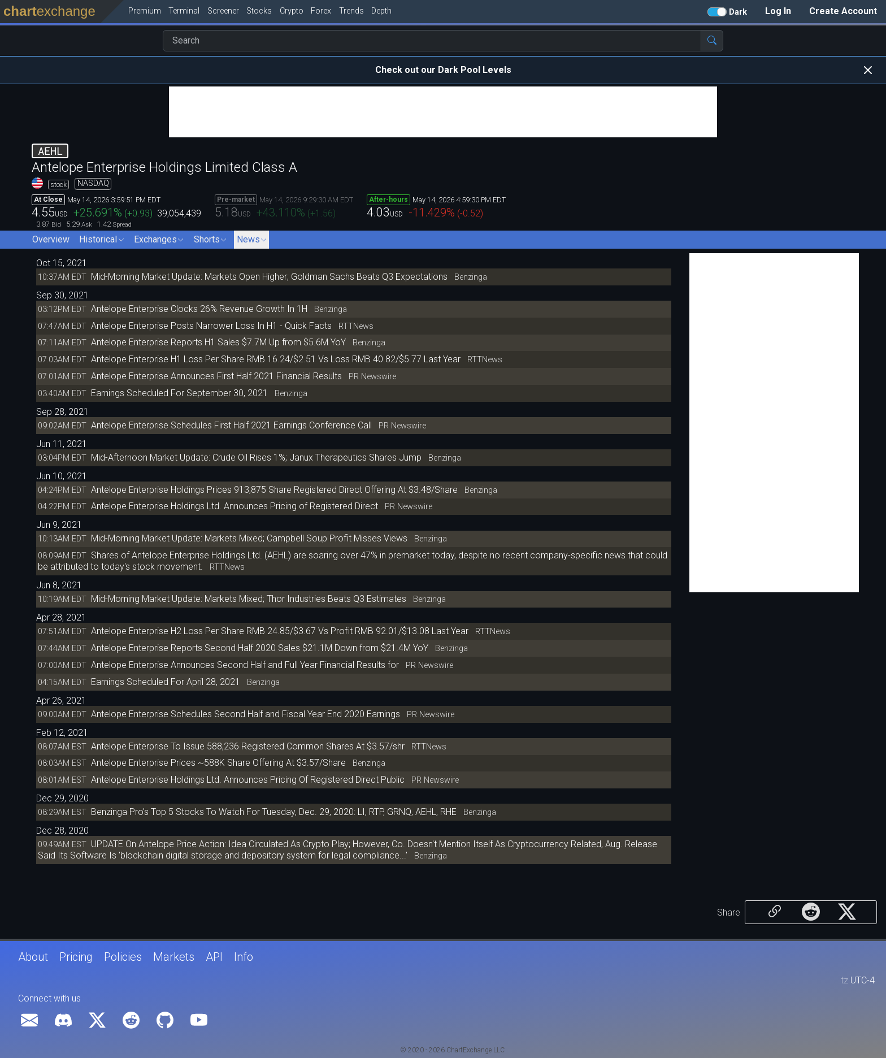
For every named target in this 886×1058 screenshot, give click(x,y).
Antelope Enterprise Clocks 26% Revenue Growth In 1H (199, 308)
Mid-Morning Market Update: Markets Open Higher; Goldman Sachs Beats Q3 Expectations (269, 276)
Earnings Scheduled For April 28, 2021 (165, 682)
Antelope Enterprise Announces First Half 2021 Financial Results (216, 376)
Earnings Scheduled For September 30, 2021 (179, 393)
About (33, 957)
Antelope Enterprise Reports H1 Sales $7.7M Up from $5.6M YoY (218, 342)
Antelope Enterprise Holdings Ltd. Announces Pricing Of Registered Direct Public (249, 779)
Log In (778, 11)
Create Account (843, 11)
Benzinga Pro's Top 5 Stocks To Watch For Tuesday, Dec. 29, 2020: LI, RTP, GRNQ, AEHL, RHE (274, 811)
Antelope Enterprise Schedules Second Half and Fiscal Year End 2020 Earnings (246, 714)
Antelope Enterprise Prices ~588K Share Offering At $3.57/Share (218, 762)
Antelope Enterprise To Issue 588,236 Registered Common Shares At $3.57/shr (249, 746)
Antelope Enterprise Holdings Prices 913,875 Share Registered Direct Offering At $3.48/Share (274, 489)
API (214, 957)
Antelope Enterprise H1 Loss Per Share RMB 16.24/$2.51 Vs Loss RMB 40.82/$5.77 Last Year (277, 359)
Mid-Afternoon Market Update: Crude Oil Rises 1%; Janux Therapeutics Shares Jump (256, 457)
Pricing (76, 957)
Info (243, 957)
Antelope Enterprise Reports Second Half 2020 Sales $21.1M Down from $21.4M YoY (259, 648)
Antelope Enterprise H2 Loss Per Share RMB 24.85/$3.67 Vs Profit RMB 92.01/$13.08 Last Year (281, 631)
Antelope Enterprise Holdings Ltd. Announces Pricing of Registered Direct (235, 506)
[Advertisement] (443, 111)
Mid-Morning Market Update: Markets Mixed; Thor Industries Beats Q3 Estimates (248, 598)
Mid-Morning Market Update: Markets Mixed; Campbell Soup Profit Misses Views (249, 538)
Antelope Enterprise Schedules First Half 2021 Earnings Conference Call (231, 425)
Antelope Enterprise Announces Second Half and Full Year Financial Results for (246, 665)
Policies (123, 957)
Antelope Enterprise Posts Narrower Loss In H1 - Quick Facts (211, 325)
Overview (51, 239)
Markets (173, 957)
